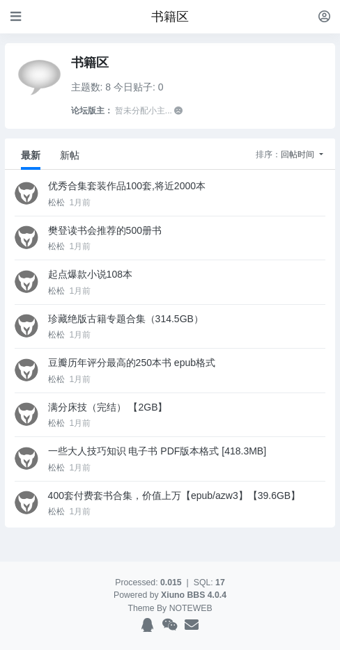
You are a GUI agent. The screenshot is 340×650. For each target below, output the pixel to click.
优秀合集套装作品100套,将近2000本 (127, 185)
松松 (57, 202)
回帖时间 (298, 154)
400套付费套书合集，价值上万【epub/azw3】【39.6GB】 (174, 495)
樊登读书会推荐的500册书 (105, 230)
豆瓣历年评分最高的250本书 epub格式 (131, 362)
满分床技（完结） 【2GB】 (108, 407)
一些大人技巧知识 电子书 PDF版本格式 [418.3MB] (157, 451)
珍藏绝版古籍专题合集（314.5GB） (125, 318)
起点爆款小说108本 (90, 274)
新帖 (69, 155)
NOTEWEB (190, 608)
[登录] (324, 16)
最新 (30, 155)
